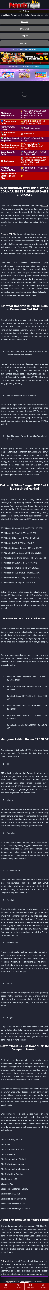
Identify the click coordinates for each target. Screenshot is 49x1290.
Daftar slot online (9, 1261)
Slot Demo (24, 1282)
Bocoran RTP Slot (9, 234)
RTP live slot (42, 330)
